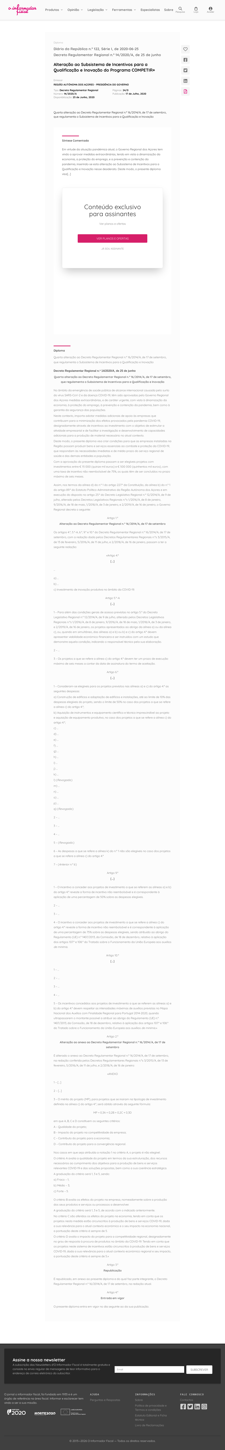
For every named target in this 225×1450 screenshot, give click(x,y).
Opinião (73, 10)
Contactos (186, 1400)
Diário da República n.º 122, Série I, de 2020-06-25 (96, 49)
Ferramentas (122, 10)
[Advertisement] (112, 301)
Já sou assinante (112, 248)
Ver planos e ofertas (113, 238)
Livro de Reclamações (149, 1425)
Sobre (168, 10)
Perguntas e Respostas (105, 1400)
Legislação (96, 10)
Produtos (52, 10)
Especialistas (150, 10)
